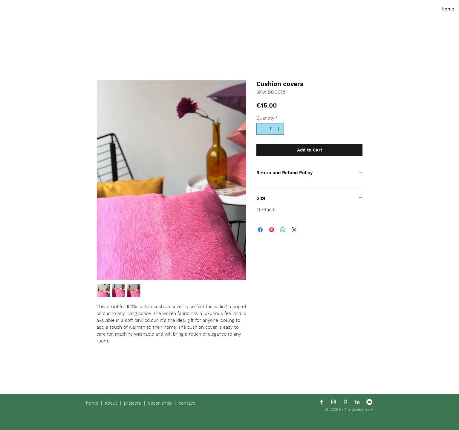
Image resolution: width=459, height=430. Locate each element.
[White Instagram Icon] (333, 402)
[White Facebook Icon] (322, 402)
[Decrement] (261, 128)
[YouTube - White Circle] (369, 402)
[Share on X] (294, 229)
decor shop (160, 403)
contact (187, 403)
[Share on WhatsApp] (283, 229)
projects (134, 403)
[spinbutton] (270, 128)
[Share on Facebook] (260, 229)
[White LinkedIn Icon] (357, 402)
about (112, 403)
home (93, 403)
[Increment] (279, 128)
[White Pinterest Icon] (345, 402)
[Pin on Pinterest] (271, 229)
